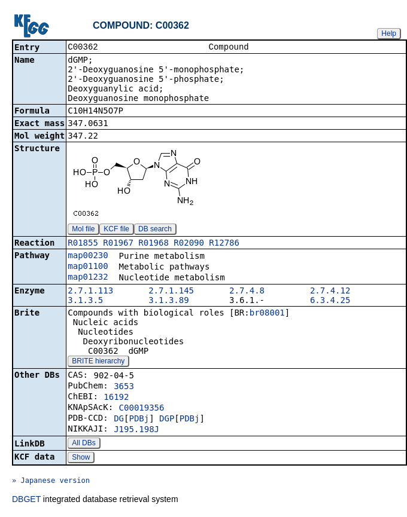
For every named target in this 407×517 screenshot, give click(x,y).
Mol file (83, 230)
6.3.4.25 (330, 301)
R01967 (118, 244)
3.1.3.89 (168, 301)
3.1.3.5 (85, 301)
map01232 (88, 278)
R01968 (153, 244)
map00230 (88, 256)
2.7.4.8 (247, 291)
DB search (155, 230)
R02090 (189, 244)
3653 (124, 387)
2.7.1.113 (90, 291)
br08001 (267, 314)
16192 (116, 398)
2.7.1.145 (171, 291)
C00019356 (142, 409)
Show (81, 458)
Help (388, 33)
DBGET (26, 500)
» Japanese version (51, 482)
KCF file (116, 230)
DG (119, 419)
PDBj (139, 419)
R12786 (224, 244)
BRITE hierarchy (98, 362)
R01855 (83, 244)
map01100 (88, 267)
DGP (166, 419)
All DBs (83, 444)
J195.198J (136, 430)
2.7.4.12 (330, 291)
